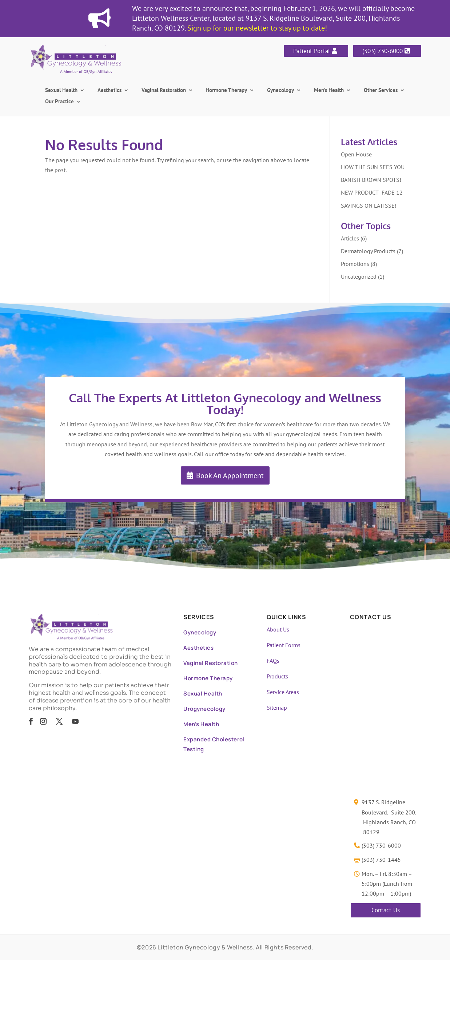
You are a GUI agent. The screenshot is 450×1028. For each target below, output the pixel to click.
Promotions (355, 263)
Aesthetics (109, 90)
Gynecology (280, 90)
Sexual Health (61, 90)
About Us (278, 629)
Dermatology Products (368, 251)
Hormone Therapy (226, 90)
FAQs (273, 660)
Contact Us (385, 910)
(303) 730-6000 (382, 51)
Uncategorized (359, 276)
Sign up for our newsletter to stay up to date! (257, 28)
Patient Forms (283, 645)
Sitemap (277, 707)
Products (277, 676)
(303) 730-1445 (381, 859)
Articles (350, 238)
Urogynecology (204, 709)
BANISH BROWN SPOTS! (371, 179)
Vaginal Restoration (164, 90)
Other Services (381, 90)
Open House (356, 154)
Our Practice (59, 102)
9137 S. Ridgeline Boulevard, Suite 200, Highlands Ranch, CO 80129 (389, 817)
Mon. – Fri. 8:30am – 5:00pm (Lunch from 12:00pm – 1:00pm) (387, 883)
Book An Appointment (230, 475)
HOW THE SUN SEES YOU (373, 167)
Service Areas (283, 692)
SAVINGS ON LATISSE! (369, 205)
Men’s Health (329, 90)
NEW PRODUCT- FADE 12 (372, 192)
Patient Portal (311, 51)
